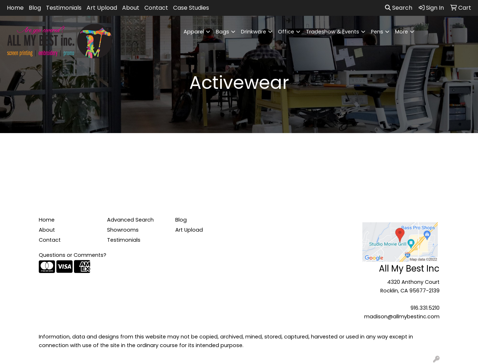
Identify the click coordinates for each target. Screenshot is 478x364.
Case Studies (191, 8)
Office (286, 31)
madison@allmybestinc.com (402, 316)
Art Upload (102, 8)
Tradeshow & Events (332, 31)
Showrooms (123, 229)
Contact (156, 8)
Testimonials (64, 8)
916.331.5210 (425, 307)
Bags (222, 31)
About (130, 8)
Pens (377, 31)
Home (15, 8)
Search (398, 8)
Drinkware (253, 31)
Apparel (194, 31)
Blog (35, 8)
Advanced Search (130, 219)
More (401, 31)
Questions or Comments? (72, 255)
